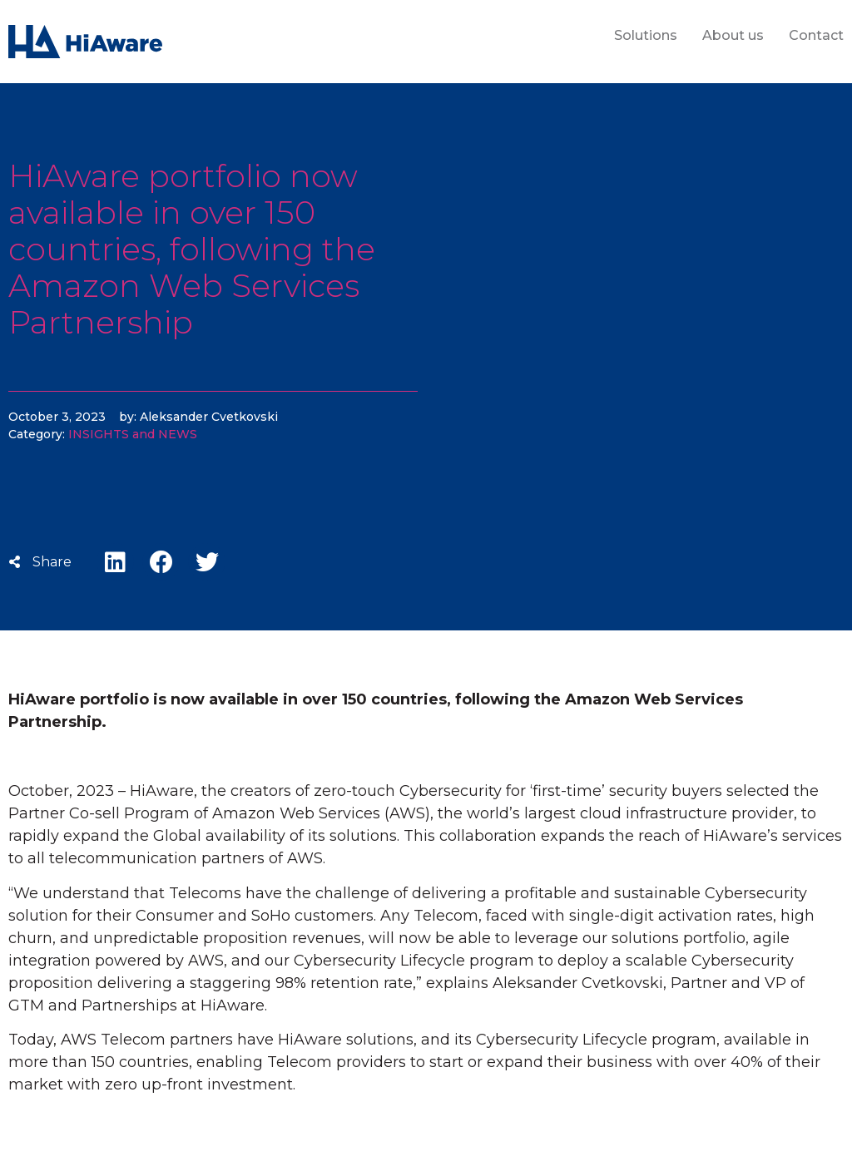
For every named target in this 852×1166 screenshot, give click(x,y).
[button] (115, 562)
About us (733, 35)
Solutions (645, 35)
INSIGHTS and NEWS (132, 434)
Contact (816, 35)
